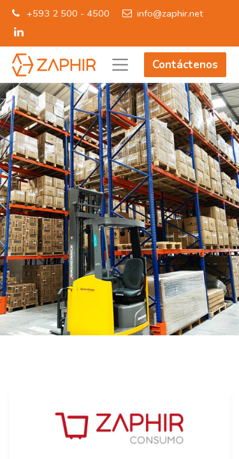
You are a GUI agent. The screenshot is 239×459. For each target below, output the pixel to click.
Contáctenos (185, 64)
